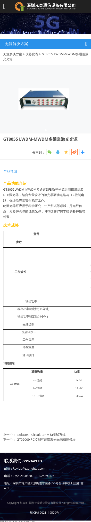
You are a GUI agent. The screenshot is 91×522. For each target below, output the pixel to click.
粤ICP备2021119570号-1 (45, 512)
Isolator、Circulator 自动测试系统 (41, 434)
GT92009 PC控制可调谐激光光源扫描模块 (46, 439)
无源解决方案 (12, 54)
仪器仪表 (31, 54)
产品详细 (10, 171)
